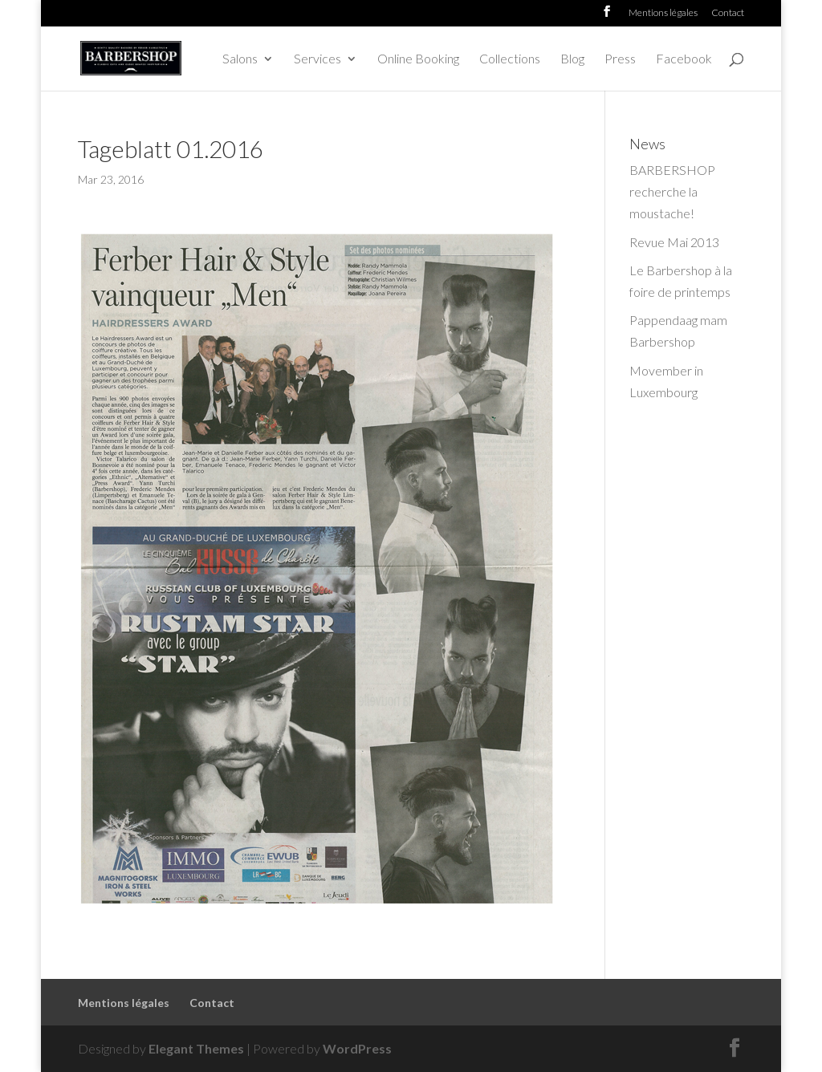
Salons (240, 59)
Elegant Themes (196, 1048)
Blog (572, 59)
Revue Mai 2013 (674, 242)
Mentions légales (663, 13)
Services (317, 59)
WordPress (357, 1048)
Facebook (684, 59)
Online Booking (418, 59)
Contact (727, 13)
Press (620, 59)
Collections (509, 59)
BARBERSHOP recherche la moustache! (672, 191)
